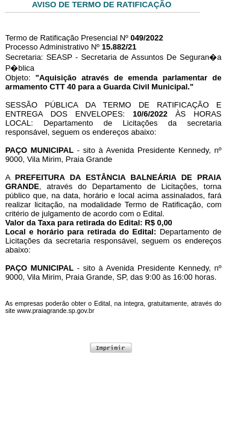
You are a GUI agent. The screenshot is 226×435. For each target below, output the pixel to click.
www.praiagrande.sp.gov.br (55, 310)
